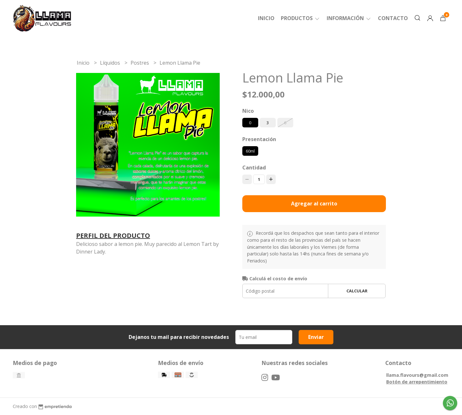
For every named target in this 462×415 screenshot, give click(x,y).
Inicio (266, 18)
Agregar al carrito (314, 203)
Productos (300, 18)
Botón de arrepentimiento (416, 382)
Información (349, 18)
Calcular (356, 291)
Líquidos (110, 62)
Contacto (393, 18)
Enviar (316, 336)
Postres (140, 62)
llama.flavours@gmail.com (417, 375)
